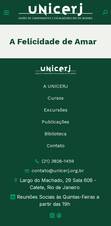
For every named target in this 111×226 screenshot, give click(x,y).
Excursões (55, 110)
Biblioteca (55, 133)
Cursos (56, 98)
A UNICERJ (55, 86)
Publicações (55, 122)
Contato (56, 145)
